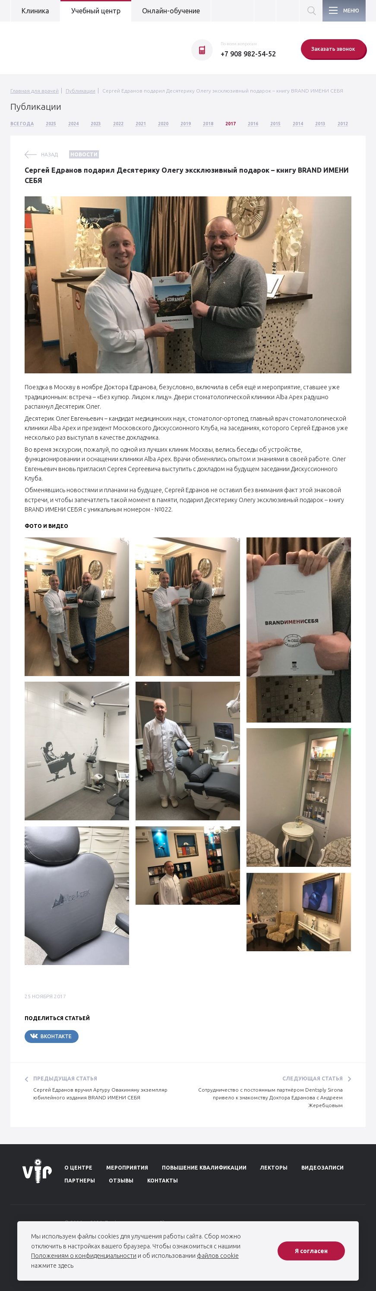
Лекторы (274, 1167)
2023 (96, 123)
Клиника (35, 11)
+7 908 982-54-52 (248, 54)
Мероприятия (127, 1167)
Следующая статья (312, 1078)
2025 (51, 123)
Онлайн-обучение (171, 11)
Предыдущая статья (65, 1078)
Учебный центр (95, 11)
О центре (78, 1167)
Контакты (162, 1180)
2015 (275, 123)
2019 (185, 123)
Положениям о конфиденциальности (83, 1255)
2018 (208, 123)
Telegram (104, 1036)
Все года (22, 123)
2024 (73, 123)
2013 (320, 123)
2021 (141, 123)
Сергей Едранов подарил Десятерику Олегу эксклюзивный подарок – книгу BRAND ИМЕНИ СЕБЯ (222, 90)
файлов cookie (218, 1255)
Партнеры (79, 1180)
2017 (230, 123)
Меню (351, 10)
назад (49, 154)
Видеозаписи (322, 1167)
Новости (84, 154)
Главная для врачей (34, 90)
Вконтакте (51, 1036)
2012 (343, 123)
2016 (253, 123)
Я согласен (311, 1251)
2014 (298, 123)
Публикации (80, 90)
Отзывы (121, 1180)
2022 (118, 123)
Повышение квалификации (204, 1167)
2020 (163, 123)
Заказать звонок (333, 49)
